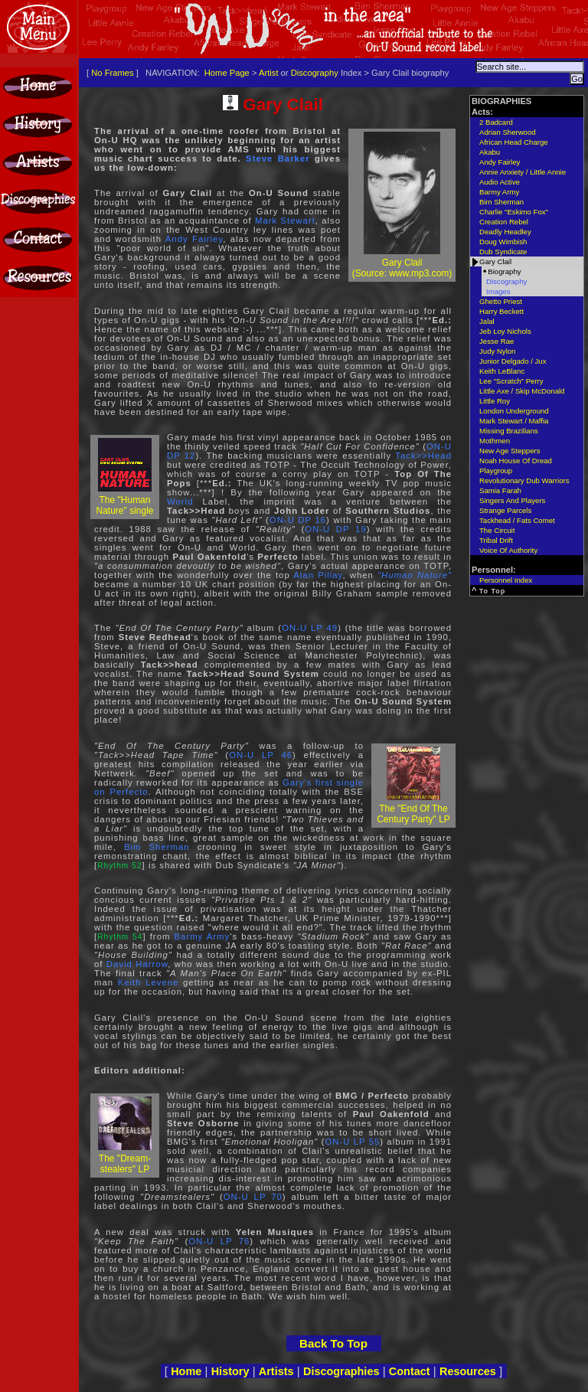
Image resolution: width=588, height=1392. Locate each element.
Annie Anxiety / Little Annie (522, 172)
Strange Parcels (505, 510)
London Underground (514, 411)
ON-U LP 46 (260, 755)
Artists (276, 1371)
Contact (409, 1371)
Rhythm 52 (119, 865)
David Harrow (137, 964)
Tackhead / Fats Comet (517, 520)
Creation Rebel (503, 221)
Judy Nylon (497, 351)
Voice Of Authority (508, 550)
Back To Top (333, 1343)
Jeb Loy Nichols (505, 331)
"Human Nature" (414, 575)
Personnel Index (505, 580)
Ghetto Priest (500, 301)
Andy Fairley (194, 238)
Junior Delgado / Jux (512, 361)
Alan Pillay (317, 575)
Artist (268, 72)
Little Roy (494, 401)
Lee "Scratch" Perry (511, 381)
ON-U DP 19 (336, 529)
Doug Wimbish (503, 241)
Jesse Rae (496, 341)
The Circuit (496, 530)
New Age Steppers (509, 450)
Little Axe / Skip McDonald (521, 391)
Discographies (341, 1371)
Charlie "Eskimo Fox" (513, 211)
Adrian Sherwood (507, 132)
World (180, 501)
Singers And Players (512, 500)
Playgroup (495, 470)
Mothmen (494, 440)
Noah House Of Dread (515, 460)
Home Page (227, 72)
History (230, 1371)
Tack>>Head (423, 455)
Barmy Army (202, 936)
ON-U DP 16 (298, 519)
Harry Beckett (501, 311)
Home (186, 1371)
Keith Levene (148, 982)
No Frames (112, 72)
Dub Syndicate (503, 251)
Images (498, 291)
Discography (314, 72)
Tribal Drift (496, 540)
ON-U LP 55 (352, 1141)
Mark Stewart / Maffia (513, 421)
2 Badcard (496, 122)
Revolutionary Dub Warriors (524, 480)
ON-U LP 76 (219, 1241)
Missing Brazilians (508, 430)
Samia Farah (500, 490)
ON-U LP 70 (253, 1196)
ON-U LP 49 (310, 627)
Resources (467, 1371)
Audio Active (499, 182)
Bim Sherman (157, 846)
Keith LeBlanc (501, 371)
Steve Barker (278, 158)
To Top (492, 591)
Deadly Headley (505, 231)
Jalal (487, 321)
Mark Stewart (285, 220)
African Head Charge (513, 142)
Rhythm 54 (119, 937)
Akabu (489, 152)
